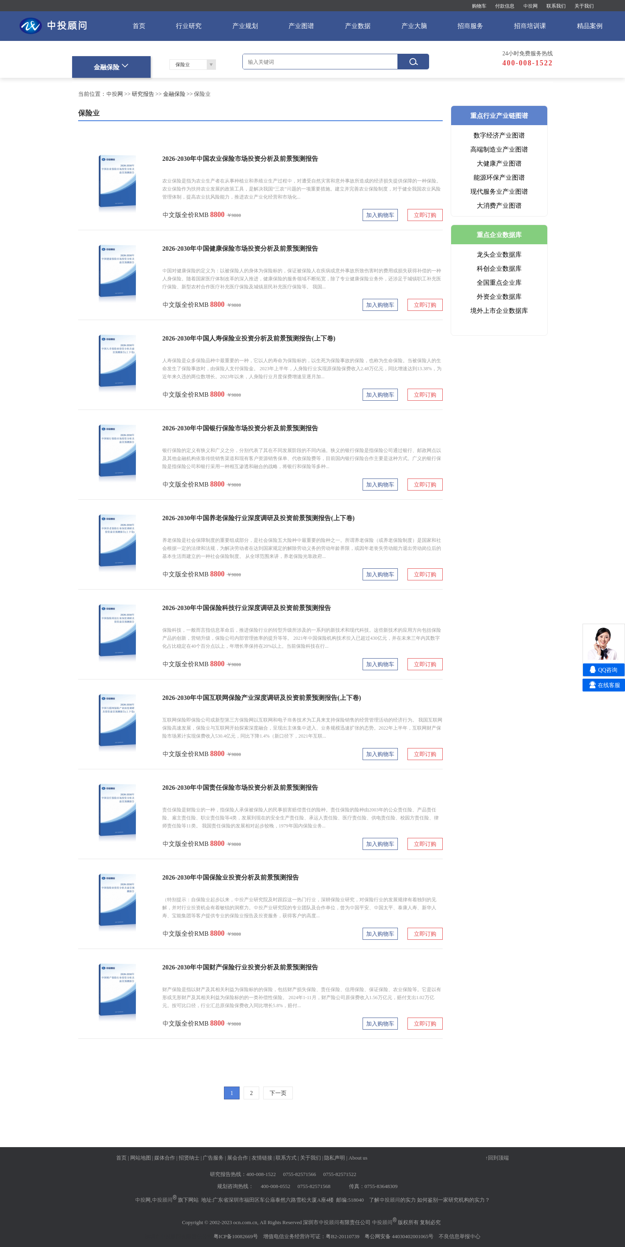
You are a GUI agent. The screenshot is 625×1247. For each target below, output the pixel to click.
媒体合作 (164, 1157)
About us (358, 1157)
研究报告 (143, 94)
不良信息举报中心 (459, 1236)
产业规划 (245, 25)
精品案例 (590, 25)
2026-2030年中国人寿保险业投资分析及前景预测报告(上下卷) (248, 338)
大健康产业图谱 (499, 163)
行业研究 (189, 25)
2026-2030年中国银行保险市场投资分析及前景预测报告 (240, 428)
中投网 (530, 5)
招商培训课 (530, 25)
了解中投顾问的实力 (392, 1199)
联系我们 (556, 5)
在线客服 (609, 685)
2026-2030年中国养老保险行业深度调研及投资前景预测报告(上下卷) (258, 517)
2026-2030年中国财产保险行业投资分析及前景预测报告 (240, 967)
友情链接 (262, 1157)
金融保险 (174, 94)
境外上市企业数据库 (499, 310)
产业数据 (358, 25)
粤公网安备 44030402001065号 (399, 1236)
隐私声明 (334, 1157)
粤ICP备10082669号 (236, 1236)
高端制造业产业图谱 (499, 149)
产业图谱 (301, 25)
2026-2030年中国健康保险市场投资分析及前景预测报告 (240, 248)
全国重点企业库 (499, 282)
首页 (139, 25)
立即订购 (425, 215)
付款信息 (504, 5)
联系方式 (286, 1157)
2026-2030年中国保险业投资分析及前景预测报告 (230, 877)
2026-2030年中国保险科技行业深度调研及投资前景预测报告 (246, 607)
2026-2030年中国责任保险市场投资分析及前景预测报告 (240, 787)
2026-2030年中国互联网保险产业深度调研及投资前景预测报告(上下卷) (261, 697)
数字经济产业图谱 (499, 135)
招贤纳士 (189, 1157)
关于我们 (584, 5)
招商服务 (470, 25)
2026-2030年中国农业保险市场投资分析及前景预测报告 (240, 158)
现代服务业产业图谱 (499, 191)
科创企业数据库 (499, 268)
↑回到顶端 (497, 1157)
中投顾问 (162, 1199)
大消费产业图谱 (499, 205)
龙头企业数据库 (499, 254)
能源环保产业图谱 (499, 177)
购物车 (479, 5)
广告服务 (213, 1157)
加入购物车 (380, 215)
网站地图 (140, 1157)
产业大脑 (414, 25)
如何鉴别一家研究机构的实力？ (453, 1199)
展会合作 (237, 1157)
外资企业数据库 (499, 296)
